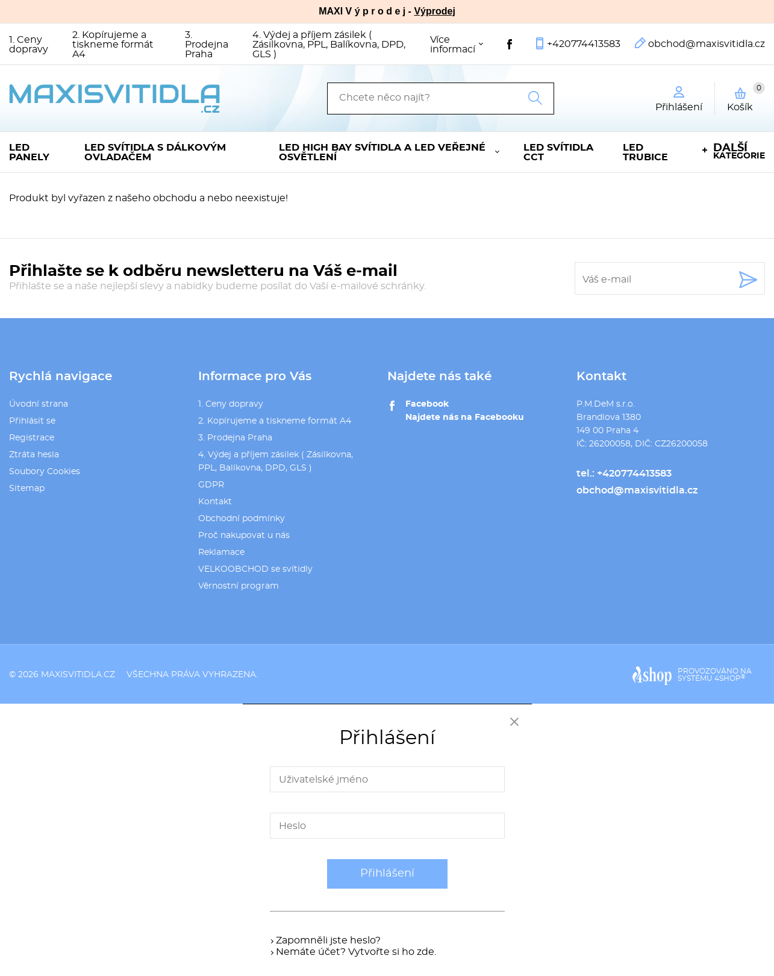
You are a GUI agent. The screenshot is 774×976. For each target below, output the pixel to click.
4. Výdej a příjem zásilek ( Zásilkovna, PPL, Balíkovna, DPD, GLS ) (328, 44)
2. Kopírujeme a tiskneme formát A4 (113, 44)
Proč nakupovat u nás (244, 535)
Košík (746, 97)
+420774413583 (583, 44)
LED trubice (645, 152)
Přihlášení (387, 873)
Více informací (452, 44)
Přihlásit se (32, 421)
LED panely (29, 152)
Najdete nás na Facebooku (464, 417)
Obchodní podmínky (241, 519)
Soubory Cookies (44, 472)
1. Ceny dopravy (28, 44)
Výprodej (434, 11)
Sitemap (27, 488)
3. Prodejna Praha (206, 44)
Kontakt (215, 502)
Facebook (427, 404)
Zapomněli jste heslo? (328, 940)
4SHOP (729, 678)
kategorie (739, 151)
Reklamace (221, 552)
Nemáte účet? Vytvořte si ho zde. (356, 952)
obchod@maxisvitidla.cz (706, 44)
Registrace (31, 438)
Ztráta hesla (34, 455)
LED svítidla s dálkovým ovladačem (155, 152)
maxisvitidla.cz (78, 675)
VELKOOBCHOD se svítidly (255, 569)
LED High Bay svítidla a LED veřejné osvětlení (382, 152)
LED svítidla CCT (558, 152)
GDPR (211, 485)
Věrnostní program (238, 586)
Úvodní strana (38, 404)
